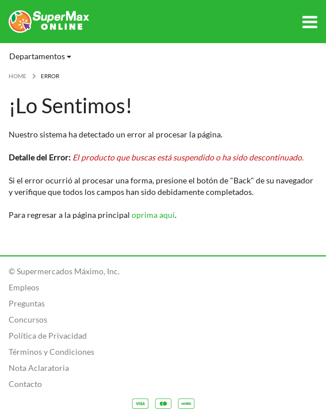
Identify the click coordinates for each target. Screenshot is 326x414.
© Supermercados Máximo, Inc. (64, 271)
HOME (17, 75)
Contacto (25, 384)
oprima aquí (153, 215)
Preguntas (27, 303)
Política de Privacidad (48, 335)
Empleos (24, 287)
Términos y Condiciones (51, 351)
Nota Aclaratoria (39, 368)
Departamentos (40, 56)
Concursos (28, 319)
